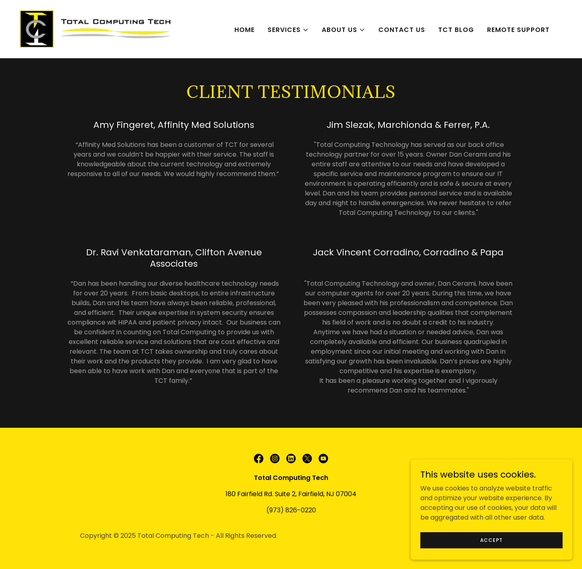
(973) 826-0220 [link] (291, 510)
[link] (95, 28)
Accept (491, 539)
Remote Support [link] (518, 29)
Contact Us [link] (401, 29)
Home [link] (244, 29)
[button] (288, 30)
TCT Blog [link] (456, 29)
